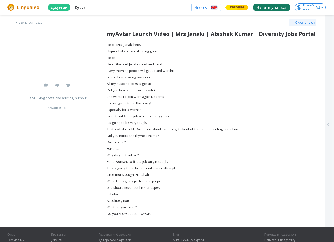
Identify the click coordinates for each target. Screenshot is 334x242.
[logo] (24, 7)
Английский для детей (188, 240)
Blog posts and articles (55, 98)
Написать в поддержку (279, 240)
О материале (57, 108)
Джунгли (57, 240)
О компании (16, 240)
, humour (80, 98)
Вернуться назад (28, 22)
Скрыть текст (303, 23)
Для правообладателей (115, 240)
